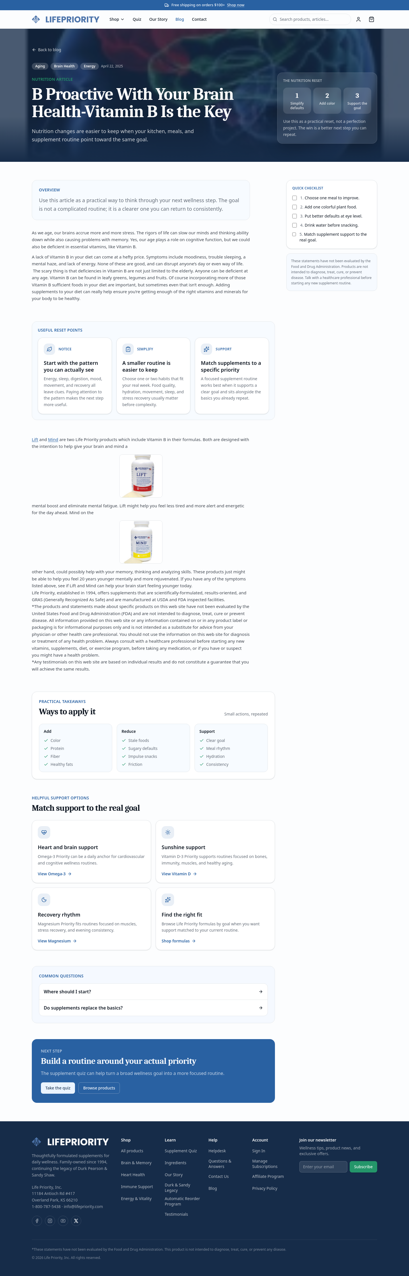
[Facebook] (37, 1221)
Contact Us (218, 1176)
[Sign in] (358, 19)
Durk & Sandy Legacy (177, 1187)
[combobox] (310, 19)
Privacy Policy (264, 1188)
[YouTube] (63, 1221)
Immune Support (137, 1186)
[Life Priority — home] (65, 19)
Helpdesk (217, 1150)
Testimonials (176, 1214)
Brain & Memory (136, 1162)
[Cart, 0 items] (371, 19)
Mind (53, 439)
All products (132, 1150)
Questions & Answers (219, 1163)
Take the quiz (57, 1088)
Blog (180, 19)
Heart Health (133, 1174)
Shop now (236, 4)
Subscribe (363, 1166)
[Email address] (323, 1166)
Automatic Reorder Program (182, 1201)
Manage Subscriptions (264, 1163)
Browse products (99, 1088)
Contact (199, 19)
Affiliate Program (268, 1176)
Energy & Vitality (136, 1198)
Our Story (158, 19)
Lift (35, 439)
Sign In (258, 1150)
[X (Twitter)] (76, 1221)
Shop (117, 19)
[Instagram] (50, 1221)
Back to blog (46, 49)
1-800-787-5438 (46, 1206)
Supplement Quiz (181, 1150)
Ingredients (175, 1162)
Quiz (137, 19)
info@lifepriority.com (83, 1206)
